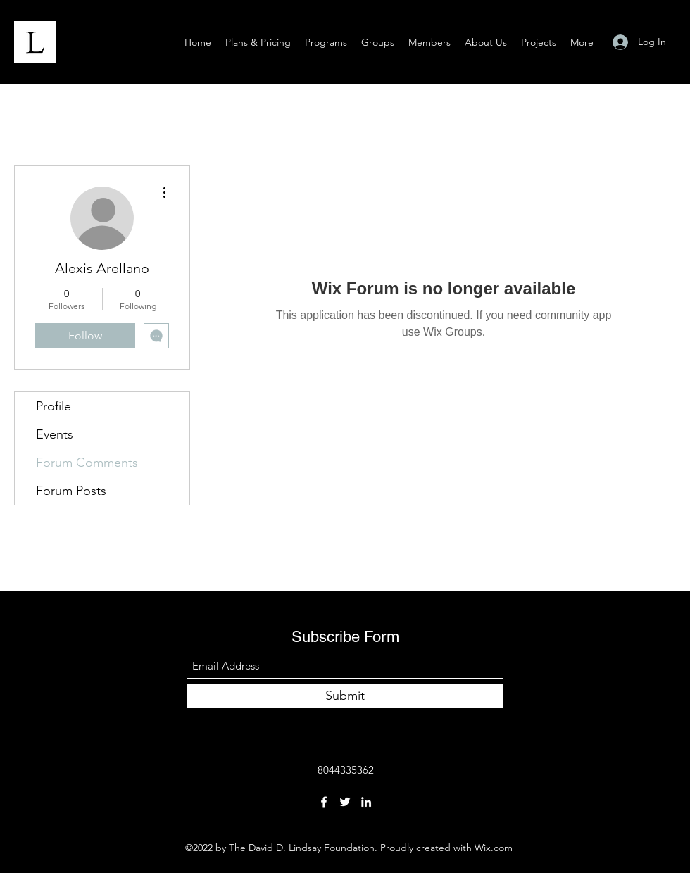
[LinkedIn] (366, 802)
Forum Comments (87, 462)
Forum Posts (71, 490)
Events (54, 434)
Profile (53, 406)
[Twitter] (345, 802)
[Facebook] (324, 802)
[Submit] (345, 696)
